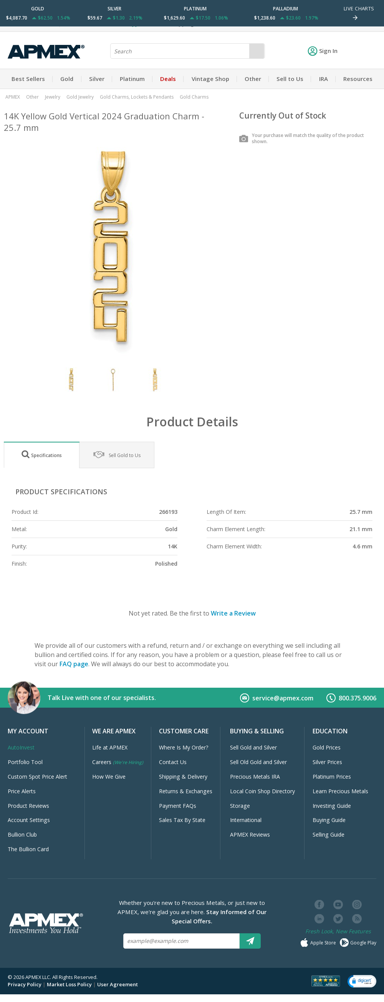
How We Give (109, 776)
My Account (28, 731)
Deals (168, 79)
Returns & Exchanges (185, 791)
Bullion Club (22, 834)
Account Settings (29, 820)
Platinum (132, 79)
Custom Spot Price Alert (37, 776)
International (246, 820)
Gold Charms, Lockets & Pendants (137, 97)
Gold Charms (194, 97)
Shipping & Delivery (183, 776)
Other (253, 79)
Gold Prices (327, 747)
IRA (323, 79)
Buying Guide (329, 820)
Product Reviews (28, 805)
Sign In (323, 50)
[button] (362, 981)
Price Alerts (22, 791)
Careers (117, 762)
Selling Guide (328, 834)
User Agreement (117, 984)
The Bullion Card (28, 849)
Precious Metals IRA (255, 776)
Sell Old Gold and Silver (258, 762)
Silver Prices (327, 762)
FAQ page (74, 664)
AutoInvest (21, 747)
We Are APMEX (114, 731)
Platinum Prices (332, 776)
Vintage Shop (210, 79)
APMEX (12, 97)
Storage (240, 805)
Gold (66, 79)
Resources (357, 79)
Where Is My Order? (184, 747)
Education (330, 731)
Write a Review (233, 613)
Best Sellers (28, 79)
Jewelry (52, 97)
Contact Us (173, 762)
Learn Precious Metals (340, 791)
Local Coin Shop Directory (262, 791)
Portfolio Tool (25, 762)
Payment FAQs (177, 805)
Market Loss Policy (69, 984)
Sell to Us (289, 79)
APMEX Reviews (250, 834)
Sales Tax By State (182, 820)
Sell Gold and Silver (253, 747)
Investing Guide (332, 805)
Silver (96, 79)
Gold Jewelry (80, 97)
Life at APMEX (109, 747)
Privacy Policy (24, 984)
